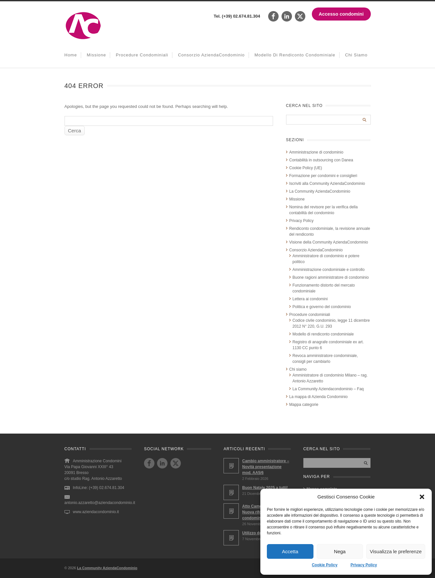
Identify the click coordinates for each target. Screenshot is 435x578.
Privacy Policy (364, 565)
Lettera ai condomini (310, 299)
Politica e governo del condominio (322, 306)
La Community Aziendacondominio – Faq (328, 389)
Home (71, 54)
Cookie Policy (325, 565)
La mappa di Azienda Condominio (318, 396)
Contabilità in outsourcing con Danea (321, 160)
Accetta (290, 551)
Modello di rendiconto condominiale (294, 54)
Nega (340, 551)
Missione (96, 54)
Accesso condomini (341, 14)
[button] (422, 497)
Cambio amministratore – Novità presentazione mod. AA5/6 (265, 467)
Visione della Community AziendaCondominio (328, 242)
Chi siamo (356, 54)
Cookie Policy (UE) (305, 168)
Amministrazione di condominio (316, 152)
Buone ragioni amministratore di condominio (331, 277)
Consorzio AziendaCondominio (211, 54)
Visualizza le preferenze (396, 551)
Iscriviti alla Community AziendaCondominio (327, 183)
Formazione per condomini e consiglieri (323, 175)
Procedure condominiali (142, 54)
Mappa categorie (303, 404)
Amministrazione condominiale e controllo (329, 269)
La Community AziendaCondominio (319, 191)
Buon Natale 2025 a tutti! (265, 487)
